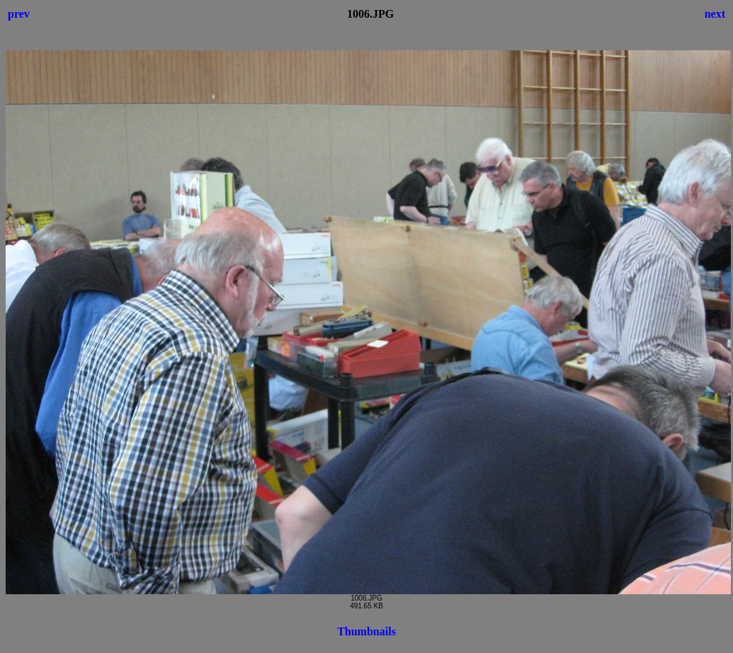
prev (19, 14)
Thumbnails (366, 631)
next (715, 14)
